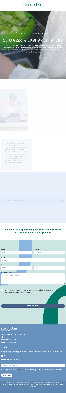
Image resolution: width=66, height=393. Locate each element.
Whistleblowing (21, 382)
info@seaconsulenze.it (9, 339)
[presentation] (14, 297)
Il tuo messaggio (33, 278)
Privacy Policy (21, 369)
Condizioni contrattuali (45, 382)
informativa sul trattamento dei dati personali (25, 290)
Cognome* (49, 252)
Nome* (16, 252)
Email (33, 260)
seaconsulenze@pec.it (9, 342)
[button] (64, 5)
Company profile (32, 382)
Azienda (49, 267)
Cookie (14, 382)
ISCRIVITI (7, 375)
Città (16, 267)
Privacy (9, 382)
